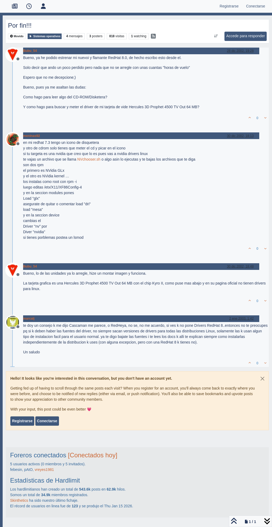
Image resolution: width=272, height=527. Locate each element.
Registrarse (22, 421)
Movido (17, 36)
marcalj (29, 318)
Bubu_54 (30, 51)
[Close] (262, 378)
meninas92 (31, 136)
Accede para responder (245, 36)
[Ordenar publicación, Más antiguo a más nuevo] (215, 36)
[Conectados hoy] (92, 455)
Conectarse (47, 421)
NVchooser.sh (88, 159)
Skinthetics (19, 500)
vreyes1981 (44, 469)
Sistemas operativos (44, 36)
